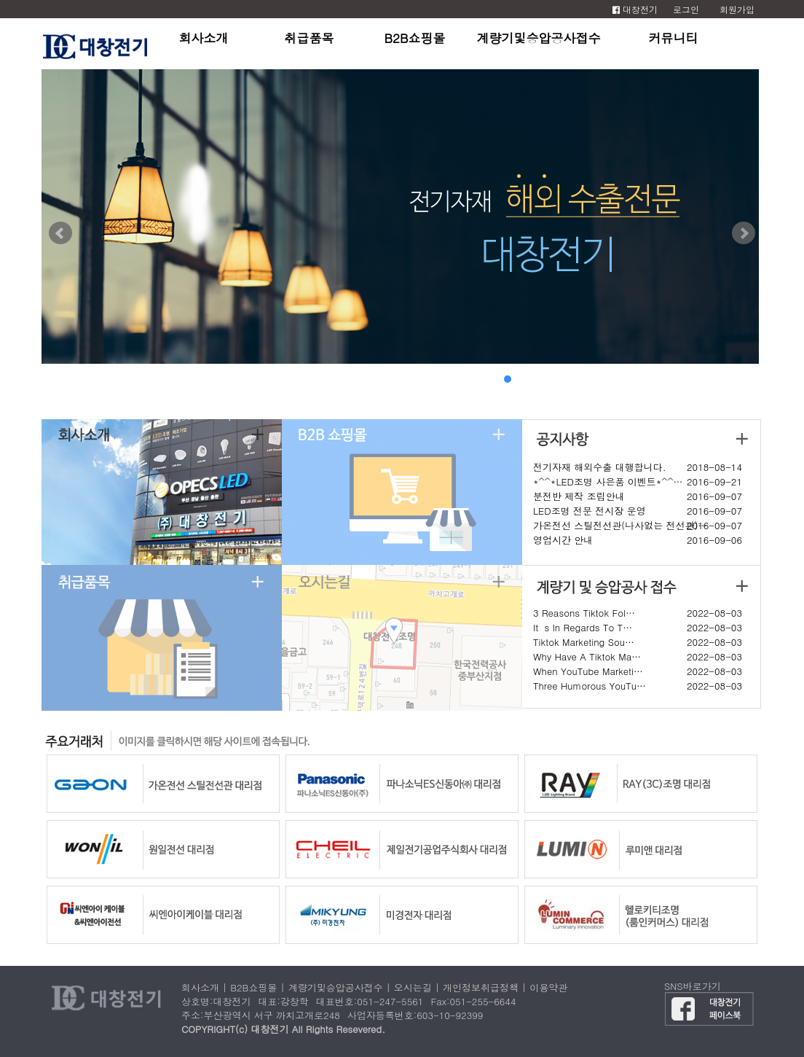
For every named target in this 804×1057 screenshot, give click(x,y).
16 (726, 379)
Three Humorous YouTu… (589, 686)
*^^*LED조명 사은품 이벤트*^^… (608, 481)
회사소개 (204, 38)
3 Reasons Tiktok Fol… (584, 613)
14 (697, 379)
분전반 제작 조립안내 (579, 496)
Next (743, 233)
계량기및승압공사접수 (539, 38)
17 (740, 379)
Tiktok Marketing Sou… (583, 642)
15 (711, 379)
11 (653, 379)
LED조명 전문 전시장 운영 (589, 511)
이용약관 (548, 987)
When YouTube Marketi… (588, 671)
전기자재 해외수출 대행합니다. (599, 467)
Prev (60, 233)
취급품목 (309, 38)
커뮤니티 (673, 38)
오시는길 (413, 987)
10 (638, 379)
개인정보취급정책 (481, 987)
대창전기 (635, 9)
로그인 (686, 9)
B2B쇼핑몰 (414, 38)
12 (667, 379)
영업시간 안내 (563, 540)
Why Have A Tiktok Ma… (587, 656)
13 (682, 379)
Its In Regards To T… (582, 627)
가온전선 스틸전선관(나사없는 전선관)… (620, 525)
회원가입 (737, 9)
